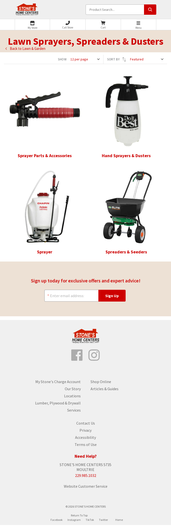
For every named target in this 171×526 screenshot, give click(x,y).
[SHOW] (85, 59)
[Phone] (67, 24)
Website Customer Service (85, 487)
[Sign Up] (112, 296)
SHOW (62, 59)
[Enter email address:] (71, 296)
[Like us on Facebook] (77, 356)
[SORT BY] (147, 59)
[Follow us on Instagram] (94, 356)
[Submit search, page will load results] (150, 9)
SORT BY (116, 59)
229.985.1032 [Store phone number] (85, 476)
